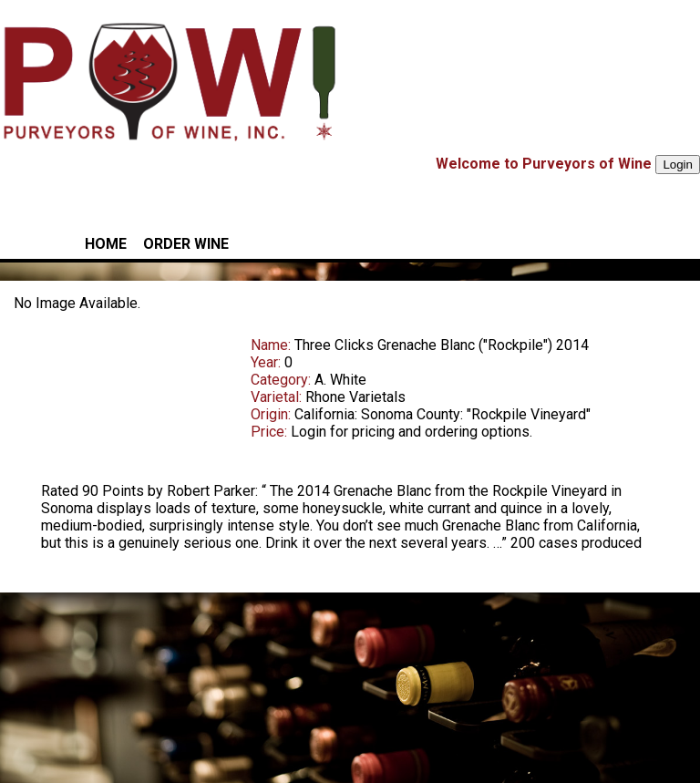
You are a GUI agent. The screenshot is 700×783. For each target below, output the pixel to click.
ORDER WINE (186, 243)
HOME (106, 243)
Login (678, 164)
